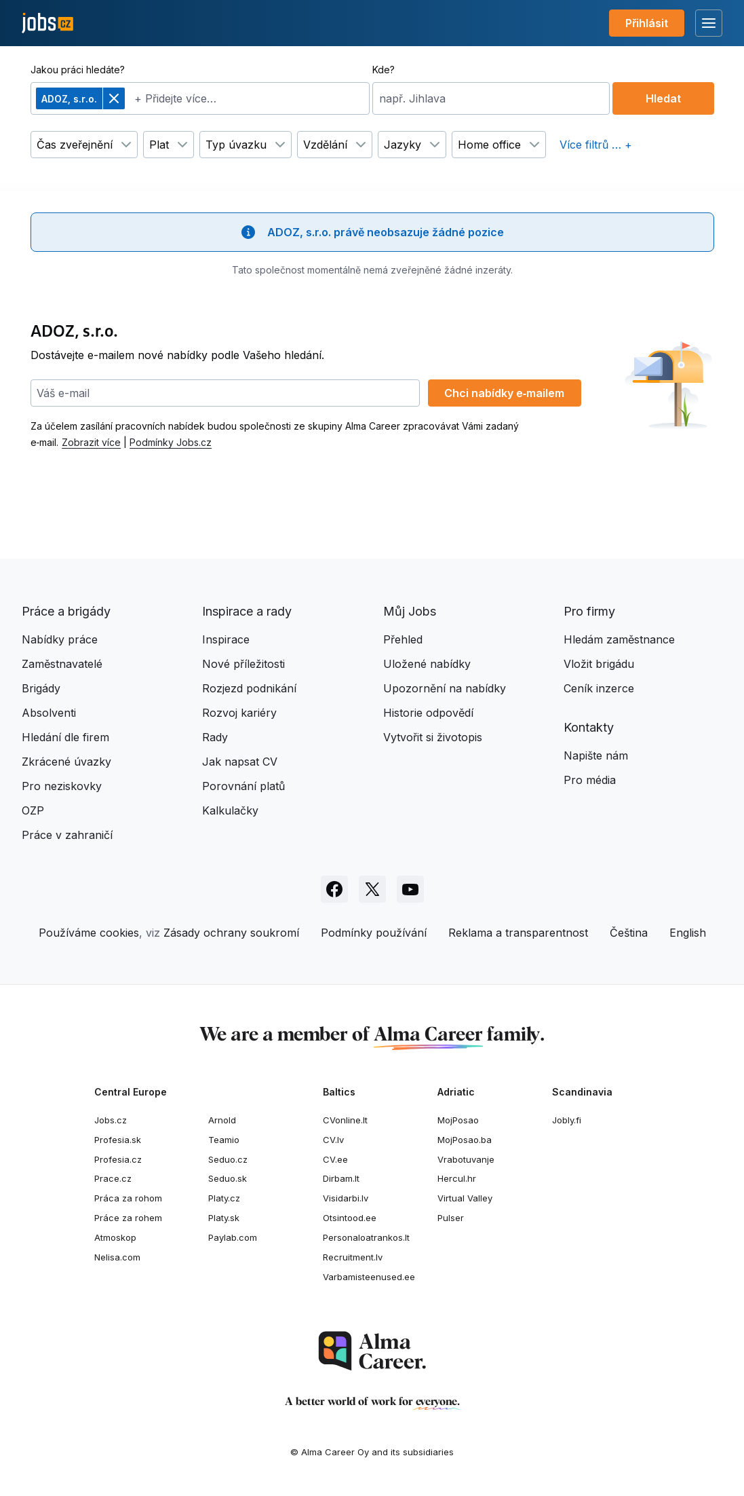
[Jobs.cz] (47, 23)
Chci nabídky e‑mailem (504, 393)
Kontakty (589, 727)
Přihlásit (646, 23)
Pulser (450, 1217)
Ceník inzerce (599, 688)
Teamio (223, 1139)
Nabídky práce (60, 639)
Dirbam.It (341, 1178)
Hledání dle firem (65, 737)
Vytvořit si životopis (432, 737)
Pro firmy (589, 611)
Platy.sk (223, 1217)
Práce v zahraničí (67, 835)
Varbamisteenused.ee (369, 1276)
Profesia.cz (118, 1159)
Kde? (383, 69)
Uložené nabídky (427, 664)
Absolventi (49, 712)
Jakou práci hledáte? (78, 69)
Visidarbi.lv (345, 1198)
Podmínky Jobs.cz (171, 442)
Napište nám (596, 755)
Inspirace (226, 639)
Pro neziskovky (62, 786)
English (687, 932)
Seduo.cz (228, 1159)
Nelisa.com (117, 1257)
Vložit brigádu (599, 664)
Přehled (403, 639)
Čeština (629, 932)
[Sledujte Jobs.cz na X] (372, 889)
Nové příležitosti (243, 664)
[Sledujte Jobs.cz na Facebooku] (334, 889)
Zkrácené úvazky (66, 761)
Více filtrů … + (596, 144)
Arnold (222, 1120)
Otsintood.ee (349, 1217)
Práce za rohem (128, 1217)
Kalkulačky (230, 810)
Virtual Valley (464, 1198)
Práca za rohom (128, 1198)
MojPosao (458, 1120)
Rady (215, 737)
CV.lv (333, 1139)
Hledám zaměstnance (619, 639)
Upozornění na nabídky (444, 688)
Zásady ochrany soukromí (231, 932)
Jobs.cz (110, 1120)
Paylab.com (232, 1237)
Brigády (41, 688)
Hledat (663, 98)
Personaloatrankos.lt (366, 1237)
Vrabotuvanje (465, 1159)
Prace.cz (113, 1178)
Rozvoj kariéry (239, 712)
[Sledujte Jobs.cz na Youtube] (410, 889)
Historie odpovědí (428, 712)
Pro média (590, 780)
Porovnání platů (243, 786)
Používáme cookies (89, 932)
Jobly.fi (566, 1120)
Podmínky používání (374, 932)
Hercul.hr (456, 1178)
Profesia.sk (117, 1139)
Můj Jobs (409, 611)
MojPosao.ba (464, 1139)
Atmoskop (115, 1237)
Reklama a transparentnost (518, 932)
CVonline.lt (345, 1120)
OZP (33, 810)
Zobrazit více (91, 442)
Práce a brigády (66, 611)
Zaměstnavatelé (62, 664)
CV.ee (335, 1159)
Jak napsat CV (239, 761)
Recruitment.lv (353, 1257)
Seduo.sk (227, 1178)
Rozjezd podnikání (249, 688)
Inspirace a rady (247, 611)
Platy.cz (224, 1198)
